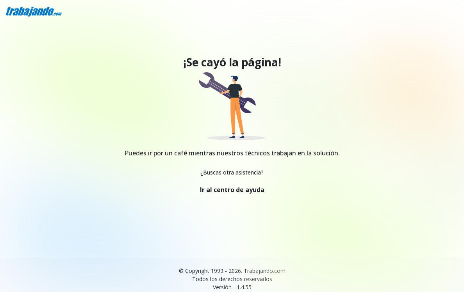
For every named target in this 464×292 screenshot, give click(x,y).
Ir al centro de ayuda (232, 189)
